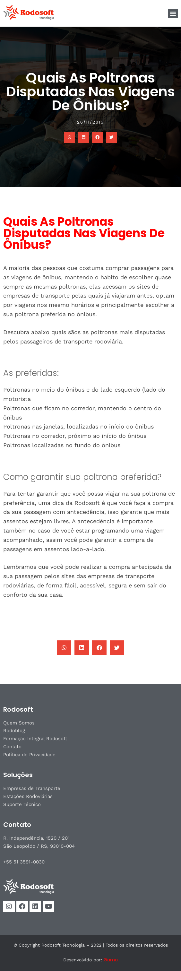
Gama (111, 960)
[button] (173, 13)
